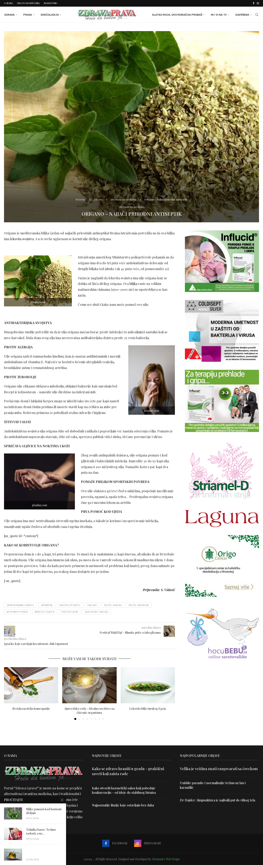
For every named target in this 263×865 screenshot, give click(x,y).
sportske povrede (17, 611)
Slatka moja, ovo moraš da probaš (177, 14)
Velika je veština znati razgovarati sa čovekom (219, 768)
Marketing (50, 3)
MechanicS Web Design (165, 859)
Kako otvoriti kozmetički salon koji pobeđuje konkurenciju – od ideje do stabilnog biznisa (124, 790)
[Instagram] (258, 3)
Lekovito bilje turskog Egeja (147, 708)
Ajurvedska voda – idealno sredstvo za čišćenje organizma (89, 711)
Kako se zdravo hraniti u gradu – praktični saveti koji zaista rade (128, 771)
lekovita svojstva (22, 239)
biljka (133, 284)
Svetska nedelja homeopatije (31, 708)
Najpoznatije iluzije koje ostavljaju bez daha (123, 805)
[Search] (257, 15)
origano (92, 604)
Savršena (242, 14)
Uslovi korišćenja (28, 3)
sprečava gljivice (45, 611)
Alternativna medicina (123, 199)
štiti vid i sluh (69, 611)
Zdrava (9, 14)
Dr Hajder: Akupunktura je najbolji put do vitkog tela (218, 800)
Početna (81, 199)
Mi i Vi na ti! (219, 14)
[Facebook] (253, 3)
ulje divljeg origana (96, 611)
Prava (27, 14)
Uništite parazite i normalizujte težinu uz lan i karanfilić (213, 785)
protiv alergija (113, 604)
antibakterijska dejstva (20, 604)
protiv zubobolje (139, 604)
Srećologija (49, 14)
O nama (8, 3)
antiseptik (47, 604)
